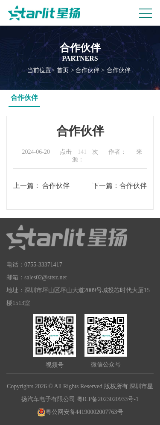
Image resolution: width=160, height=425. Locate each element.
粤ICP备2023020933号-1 (108, 399)
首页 (63, 70)
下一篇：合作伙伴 (119, 185)
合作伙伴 (119, 70)
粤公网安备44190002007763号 (80, 412)
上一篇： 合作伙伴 (41, 185)
